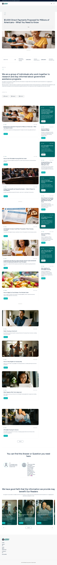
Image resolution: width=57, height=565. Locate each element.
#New (10, 46)
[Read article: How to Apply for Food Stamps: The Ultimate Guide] (20, 280)
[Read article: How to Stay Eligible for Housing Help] (20, 349)
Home (3, 542)
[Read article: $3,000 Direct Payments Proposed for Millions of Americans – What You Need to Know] (20, 114)
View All (20, 441)
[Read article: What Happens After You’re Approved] (20, 380)
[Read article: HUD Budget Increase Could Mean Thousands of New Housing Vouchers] (20, 216)
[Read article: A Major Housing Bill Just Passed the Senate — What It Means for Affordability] (20, 176)
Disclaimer (4, 554)
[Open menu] (54, 4)
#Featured (5, 46)
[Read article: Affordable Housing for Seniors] (20, 417)
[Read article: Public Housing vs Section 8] (20, 319)
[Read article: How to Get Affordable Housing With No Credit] (20, 146)
